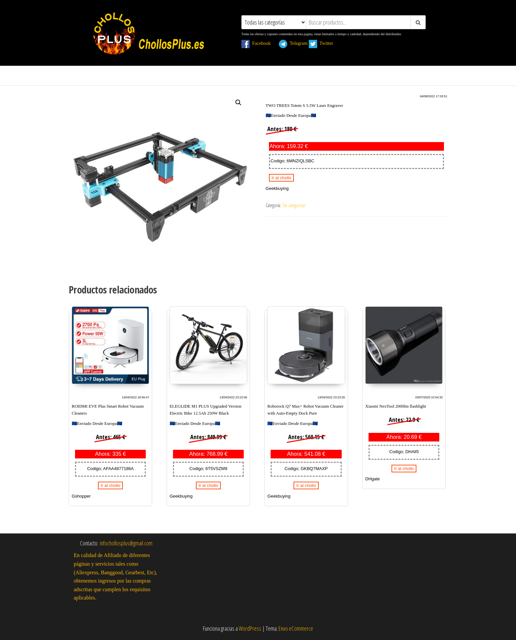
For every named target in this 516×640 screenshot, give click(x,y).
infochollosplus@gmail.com (126, 543)
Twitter (324, 43)
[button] (238, 103)
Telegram (293, 43)
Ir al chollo (281, 177)
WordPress (250, 628)
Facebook (259, 43)
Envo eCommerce (296, 628)
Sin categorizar (293, 205)
